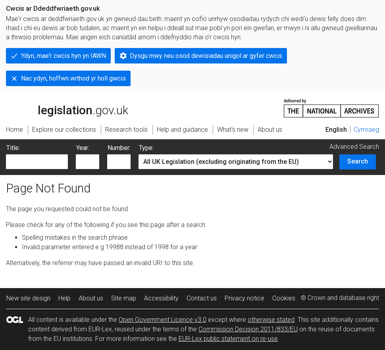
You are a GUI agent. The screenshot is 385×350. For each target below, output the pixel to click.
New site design (28, 298)
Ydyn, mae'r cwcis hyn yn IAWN (63, 56)
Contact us (202, 298)
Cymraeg (366, 129)
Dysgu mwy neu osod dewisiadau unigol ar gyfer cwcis (206, 56)
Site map (123, 298)
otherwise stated (271, 319)
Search (357, 161)
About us (91, 298)
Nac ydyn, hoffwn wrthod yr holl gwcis (73, 78)
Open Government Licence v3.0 (162, 319)
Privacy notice (244, 298)
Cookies (283, 298)
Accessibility (161, 298)
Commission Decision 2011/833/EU (248, 329)
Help (64, 298)
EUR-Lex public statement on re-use (228, 338)
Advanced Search (354, 146)
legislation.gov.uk (67, 107)
